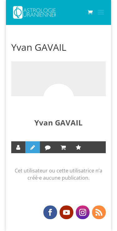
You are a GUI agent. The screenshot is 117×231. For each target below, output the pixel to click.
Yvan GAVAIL (58, 122)
